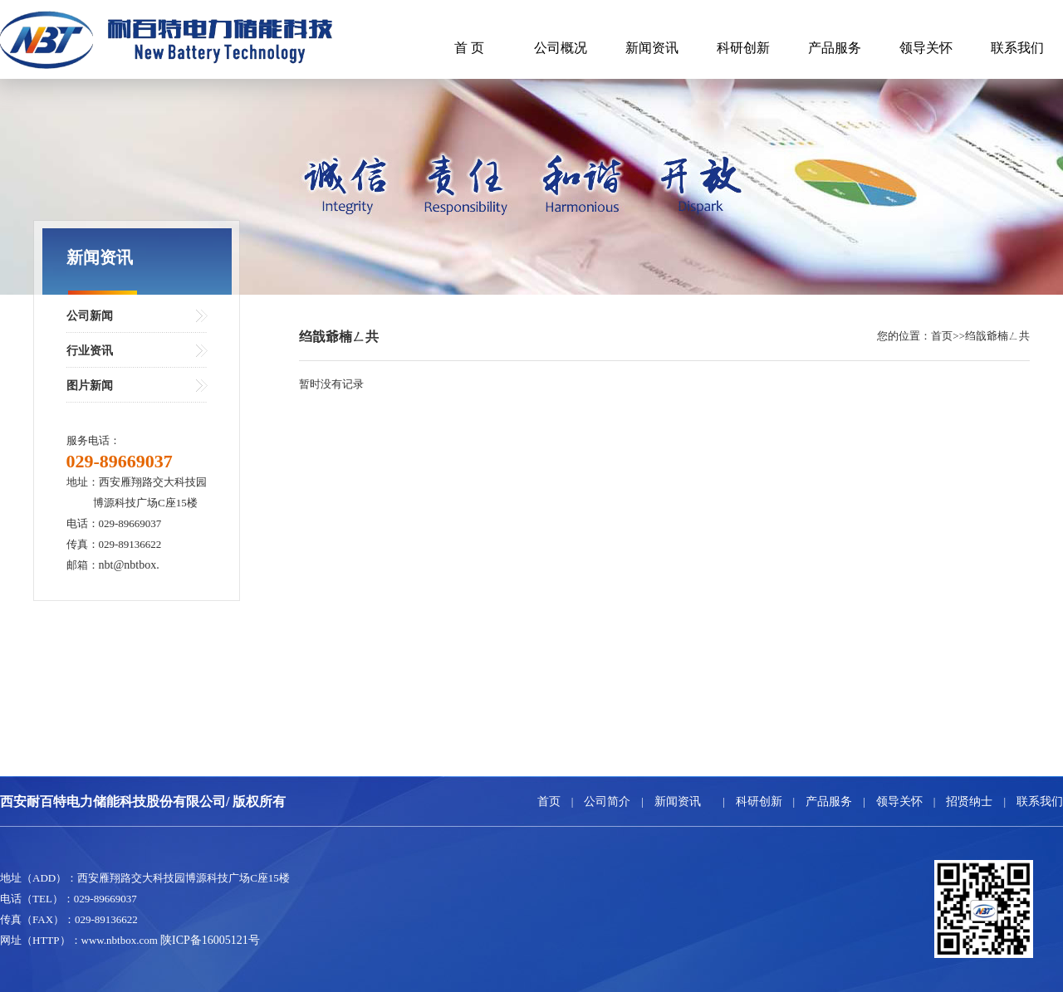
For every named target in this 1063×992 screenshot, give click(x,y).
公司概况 (560, 48)
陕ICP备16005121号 (210, 940)
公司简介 (607, 801)
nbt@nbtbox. (129, 565)
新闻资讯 (651, 48)
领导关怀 (926, 48)
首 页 (469, 48)
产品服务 (834, 48)
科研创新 (743, 48)
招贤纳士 (969, 801)
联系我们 (1017, 48)
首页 (549, 801)
